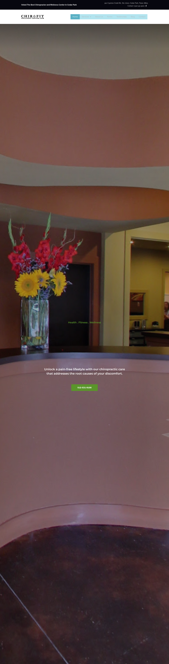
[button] (88, 16)
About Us (101, 17)
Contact (142, 17)
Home (78, 17)
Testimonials (123, 17)
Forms (111, 17)
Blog (133, 17)
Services (89, 17)
